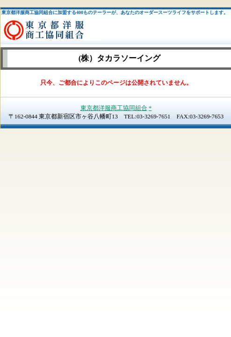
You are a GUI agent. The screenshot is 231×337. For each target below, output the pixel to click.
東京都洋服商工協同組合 (113, 108)
